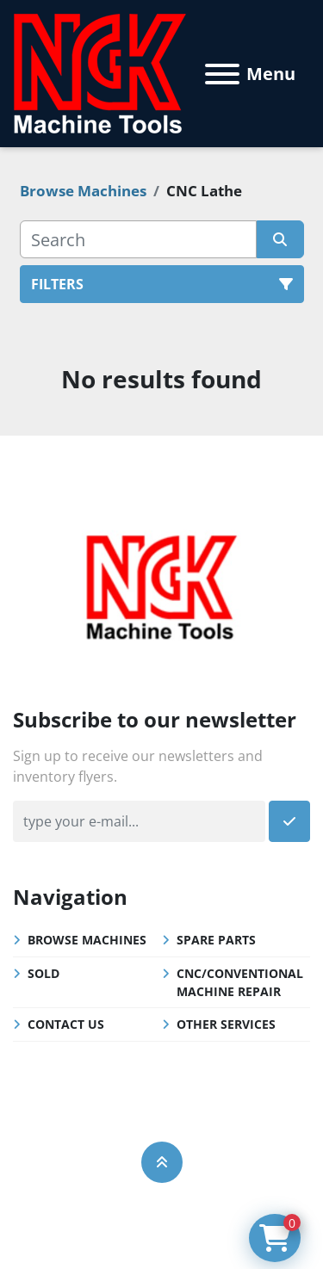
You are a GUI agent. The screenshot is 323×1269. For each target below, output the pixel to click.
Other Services (226, 1024)
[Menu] (222, 74)
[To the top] (162, 1162)
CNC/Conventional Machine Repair (240, 982)
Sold (43, 973)
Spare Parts (216, 940)
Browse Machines (87, 940)
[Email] (139, 821)
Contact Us (66, 1024)
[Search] (138, 239)
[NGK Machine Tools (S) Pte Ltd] (161, 584)
